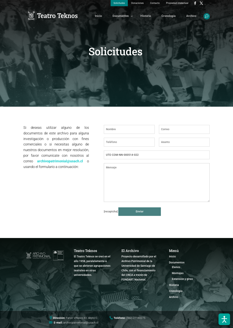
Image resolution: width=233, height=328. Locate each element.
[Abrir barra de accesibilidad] (224, 319)
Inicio (98, 16)
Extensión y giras (182, 278)
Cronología (168, 16)
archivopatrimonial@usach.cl (60, 161)
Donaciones (137, 3)
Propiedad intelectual (177, 3)
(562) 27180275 (135, 317)
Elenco (176, 267)
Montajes (177, 273)
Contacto (155, 3)
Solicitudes (119, 3)
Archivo (191, 16)
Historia (145, 16)
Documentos (121, 16)
